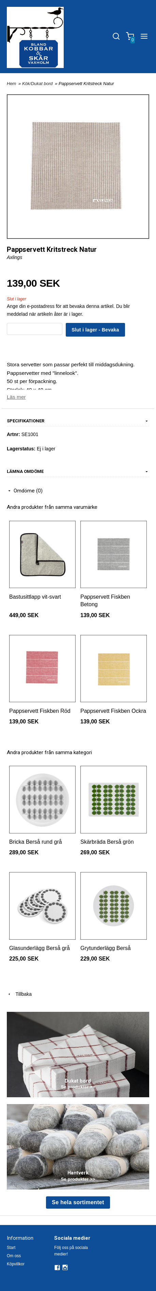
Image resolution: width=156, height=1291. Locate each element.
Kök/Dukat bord (38, 83)
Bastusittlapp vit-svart (35, 597)
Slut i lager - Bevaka (95, 329)
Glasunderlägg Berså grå (39, 948)
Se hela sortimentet (78, 1202)
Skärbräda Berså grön (107, 842)
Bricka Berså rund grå (35, 842)
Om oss (14, 1255)
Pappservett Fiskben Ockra (113, 711)
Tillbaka (19, 994)
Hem (11, 83)
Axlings (14, 257)
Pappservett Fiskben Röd (40, 711)
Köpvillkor (16, 1264)
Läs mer (16, 397)
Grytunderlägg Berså (105, 948)
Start (11, 1247)
